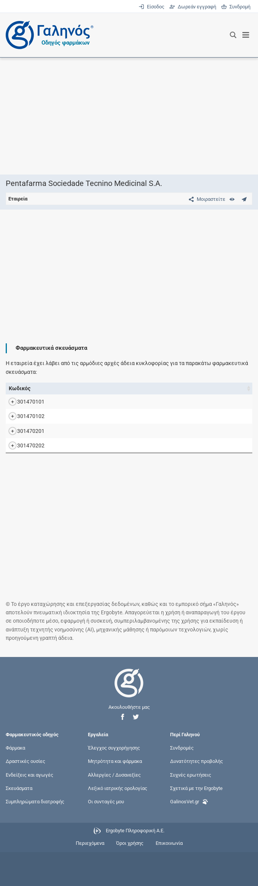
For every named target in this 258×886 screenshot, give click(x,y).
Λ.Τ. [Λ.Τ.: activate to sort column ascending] (244, 388)
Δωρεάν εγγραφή (193, 7)
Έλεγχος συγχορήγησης (114, 782)
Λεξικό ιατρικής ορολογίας (117, 822)
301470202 (23, 475)
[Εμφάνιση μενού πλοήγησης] (246, 35)
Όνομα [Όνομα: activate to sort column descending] (52, 388)
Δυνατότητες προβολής (196, 795)
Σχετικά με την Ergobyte (196, 822)
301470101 (23, 406)
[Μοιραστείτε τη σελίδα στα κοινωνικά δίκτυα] (205, 199)
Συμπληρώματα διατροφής (35, 835)
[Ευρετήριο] (231, 199)
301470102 (23, 429)
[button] (122, 751)
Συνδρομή (235, 7)
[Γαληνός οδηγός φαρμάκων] (47, 35)
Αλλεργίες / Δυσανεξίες (114, 809)
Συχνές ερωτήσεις (190, 809)
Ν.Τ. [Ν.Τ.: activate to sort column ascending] (202, 388)
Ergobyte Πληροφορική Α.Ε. (135, 865)
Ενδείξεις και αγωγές (29, 809)
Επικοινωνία (169, 877)
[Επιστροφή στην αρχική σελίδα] (129, 724)
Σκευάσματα (19, 822)
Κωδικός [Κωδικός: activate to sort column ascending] (19, 388)
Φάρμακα (15, 782)
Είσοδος (152, 7)
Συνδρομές (182, 782)
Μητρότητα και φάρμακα (115, 795)
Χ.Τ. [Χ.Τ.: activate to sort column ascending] (223, 388)
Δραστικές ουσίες (25, 795)
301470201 (23, 452)
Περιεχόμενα (90, 877)
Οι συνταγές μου (106, 835)
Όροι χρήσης (129, 877)
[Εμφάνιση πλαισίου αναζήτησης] (233, 35)
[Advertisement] (129, 115)
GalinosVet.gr (189, 835)
